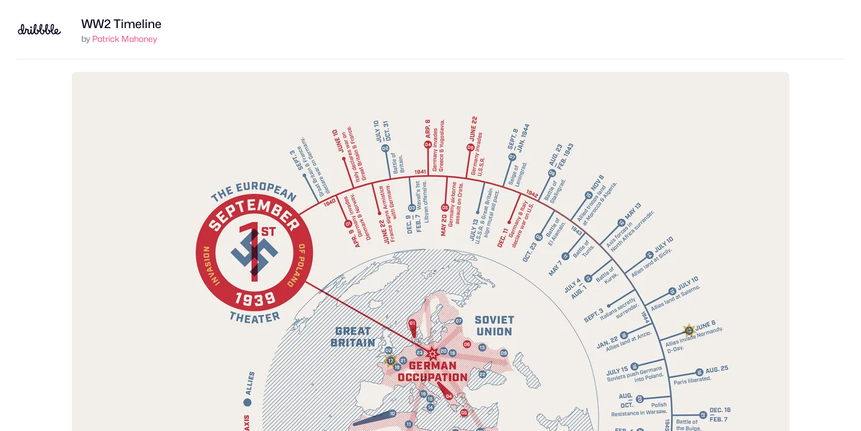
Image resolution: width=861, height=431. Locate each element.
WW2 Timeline (121, 24)
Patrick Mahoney (124, 39)
